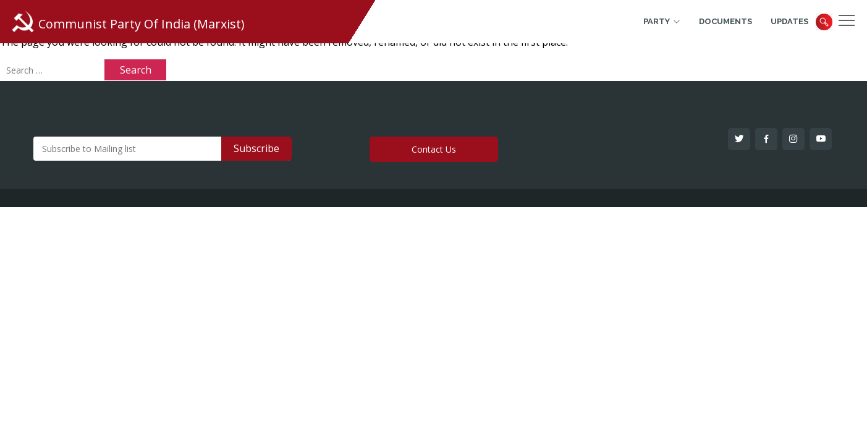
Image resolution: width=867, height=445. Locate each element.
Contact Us (434, 149)
